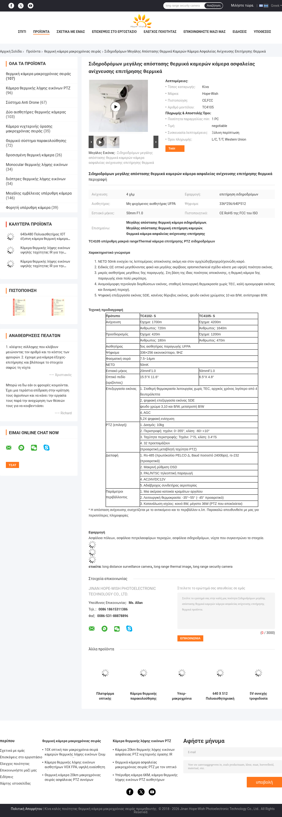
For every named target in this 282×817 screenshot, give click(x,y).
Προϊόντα (41, 32)
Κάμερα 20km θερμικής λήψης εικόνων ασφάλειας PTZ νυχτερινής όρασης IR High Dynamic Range (145, 753)
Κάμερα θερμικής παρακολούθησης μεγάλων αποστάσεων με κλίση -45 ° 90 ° (143, 696)
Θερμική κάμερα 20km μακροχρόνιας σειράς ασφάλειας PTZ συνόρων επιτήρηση (73, 778)
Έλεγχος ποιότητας (160, 32)
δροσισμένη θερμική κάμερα (30, 155)
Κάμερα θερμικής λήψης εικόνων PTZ (38, 88)
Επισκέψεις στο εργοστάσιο (114, 32)
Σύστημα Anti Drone (22, 102)
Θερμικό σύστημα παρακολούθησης (36, 140)
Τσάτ (171, 148)
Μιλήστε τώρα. (242, 5)
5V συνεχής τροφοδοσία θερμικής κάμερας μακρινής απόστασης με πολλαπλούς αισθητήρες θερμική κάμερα (258, 696)
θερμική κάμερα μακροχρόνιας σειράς (72, 51)
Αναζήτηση (213, 5)
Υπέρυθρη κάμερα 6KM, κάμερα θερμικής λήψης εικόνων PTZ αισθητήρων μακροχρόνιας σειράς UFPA (146, 778)
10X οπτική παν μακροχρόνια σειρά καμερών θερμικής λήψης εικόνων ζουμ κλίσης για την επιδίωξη (75, 753)
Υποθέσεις (262, 32)
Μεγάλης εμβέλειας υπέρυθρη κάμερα (39, 193)
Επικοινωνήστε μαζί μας (205, 32)
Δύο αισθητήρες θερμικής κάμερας (36, 112)
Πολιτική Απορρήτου (26, 809)
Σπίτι (22, 32)
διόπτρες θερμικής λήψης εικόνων (36, 179)
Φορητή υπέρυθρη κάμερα (28, 207)
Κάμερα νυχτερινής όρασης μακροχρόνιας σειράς (29, 128)
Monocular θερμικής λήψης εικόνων (37, 164)
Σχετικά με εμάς (71, 32)
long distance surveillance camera (127, 566)
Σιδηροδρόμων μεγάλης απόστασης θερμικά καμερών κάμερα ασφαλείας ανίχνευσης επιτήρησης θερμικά (121, 158)
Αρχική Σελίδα (11, 51)
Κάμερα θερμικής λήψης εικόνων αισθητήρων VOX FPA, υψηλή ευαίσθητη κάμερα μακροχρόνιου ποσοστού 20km (75, 765)
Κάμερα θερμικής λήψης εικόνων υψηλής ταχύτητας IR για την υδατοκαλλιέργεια (45, 252)
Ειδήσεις (240, 32)
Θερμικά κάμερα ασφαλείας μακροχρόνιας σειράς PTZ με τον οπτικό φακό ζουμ (145, 765)
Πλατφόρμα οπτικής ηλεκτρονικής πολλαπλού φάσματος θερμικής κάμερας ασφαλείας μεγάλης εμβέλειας (105, 696)
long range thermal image (172, 566)
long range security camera (212, 566)
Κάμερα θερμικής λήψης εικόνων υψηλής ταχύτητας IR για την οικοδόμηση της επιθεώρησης (45, 266)
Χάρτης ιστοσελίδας (15, 783)
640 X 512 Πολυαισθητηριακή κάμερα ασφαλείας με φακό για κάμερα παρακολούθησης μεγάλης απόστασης (220, 696)
